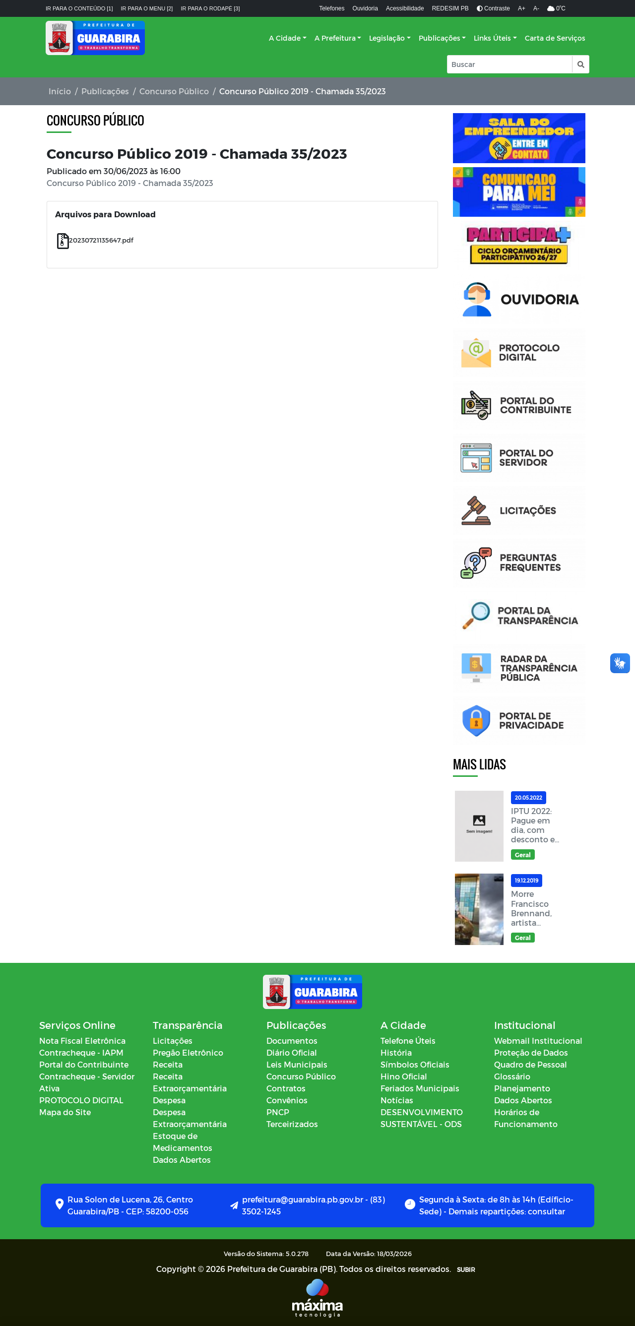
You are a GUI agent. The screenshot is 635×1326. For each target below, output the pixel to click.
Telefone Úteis (408, 1040)
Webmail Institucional (538, 1040)
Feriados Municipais (420, 1088)
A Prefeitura (335, 38)
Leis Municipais (296, 1064)
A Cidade (285, 38)
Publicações (439, 38)
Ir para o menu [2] (147, 8)
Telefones (331, 8)
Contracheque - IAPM (81, 1052)
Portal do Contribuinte (83, 1064)
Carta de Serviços (555, 38)
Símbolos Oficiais (415, 1064)
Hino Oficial (404, 1076)
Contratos (286, 1088)
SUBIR (466, 1269)
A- (536, 8)
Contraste (493, 8)
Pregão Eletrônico (188, 1052)
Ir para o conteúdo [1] (79, 8)
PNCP (277, 1112)
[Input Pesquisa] (509, 64)
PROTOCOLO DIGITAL (81, 1100)
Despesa (169, 1100)
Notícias (397, 1100)
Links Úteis (492, 38)
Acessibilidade (405, 8)
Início (60, 91)
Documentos (292, 1040)
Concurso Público (174, 91)
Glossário (512, 1076)
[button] (580, 64)
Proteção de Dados (531, 1052)
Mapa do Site (65, 1112)
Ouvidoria (365, 8)
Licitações (172, 1040)
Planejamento (522, 1088)
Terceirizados (292, 1124)
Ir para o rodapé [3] (210, 8)
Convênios (287, 1100)
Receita (168, 1064)
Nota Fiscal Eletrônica (82, 1040)
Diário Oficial (291, 1052)
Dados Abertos (182, 1159)
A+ (521, 8)
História (396, 1052)
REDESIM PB (450, 8)
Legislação (387, 38)
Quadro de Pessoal (530, 1064)
